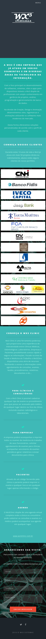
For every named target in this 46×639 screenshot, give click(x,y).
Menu (38, 3)
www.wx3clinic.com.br (23, 536)
